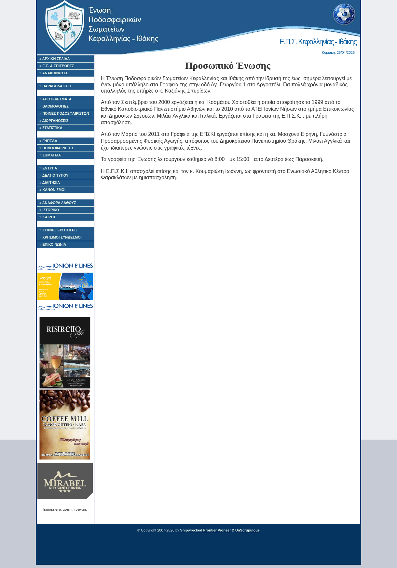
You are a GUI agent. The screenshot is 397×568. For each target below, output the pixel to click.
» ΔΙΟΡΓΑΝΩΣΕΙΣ (53, 121)
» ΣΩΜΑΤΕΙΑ (50, 155)
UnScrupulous (247, 530)
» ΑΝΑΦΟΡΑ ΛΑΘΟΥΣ (57, 203)
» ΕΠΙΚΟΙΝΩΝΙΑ (52, 244)
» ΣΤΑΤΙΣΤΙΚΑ (50, 128)
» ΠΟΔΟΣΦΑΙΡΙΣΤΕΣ (56, 148)
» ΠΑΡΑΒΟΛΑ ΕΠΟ (55, 86)
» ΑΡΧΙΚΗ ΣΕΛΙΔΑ (54, 59)
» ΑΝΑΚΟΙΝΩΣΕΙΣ (54, 73)
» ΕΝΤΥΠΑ (48, 168)
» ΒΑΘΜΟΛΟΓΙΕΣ (54, 106)
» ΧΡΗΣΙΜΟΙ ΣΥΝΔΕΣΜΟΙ (60, 237)
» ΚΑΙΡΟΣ (47, 217)
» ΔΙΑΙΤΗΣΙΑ (49, 182)
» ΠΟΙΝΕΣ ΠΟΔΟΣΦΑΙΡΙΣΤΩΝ (64, 113)
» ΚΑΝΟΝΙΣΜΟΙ (52, 190)
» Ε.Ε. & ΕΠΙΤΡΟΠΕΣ (56, 66)
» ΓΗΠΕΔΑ (48, 141)
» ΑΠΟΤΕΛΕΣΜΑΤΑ (55, 99)
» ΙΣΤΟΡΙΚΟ (49, 210)
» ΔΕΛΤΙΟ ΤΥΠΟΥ (53, 175)
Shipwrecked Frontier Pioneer (205, 530)
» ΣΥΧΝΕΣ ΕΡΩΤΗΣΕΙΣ (58, 230)
